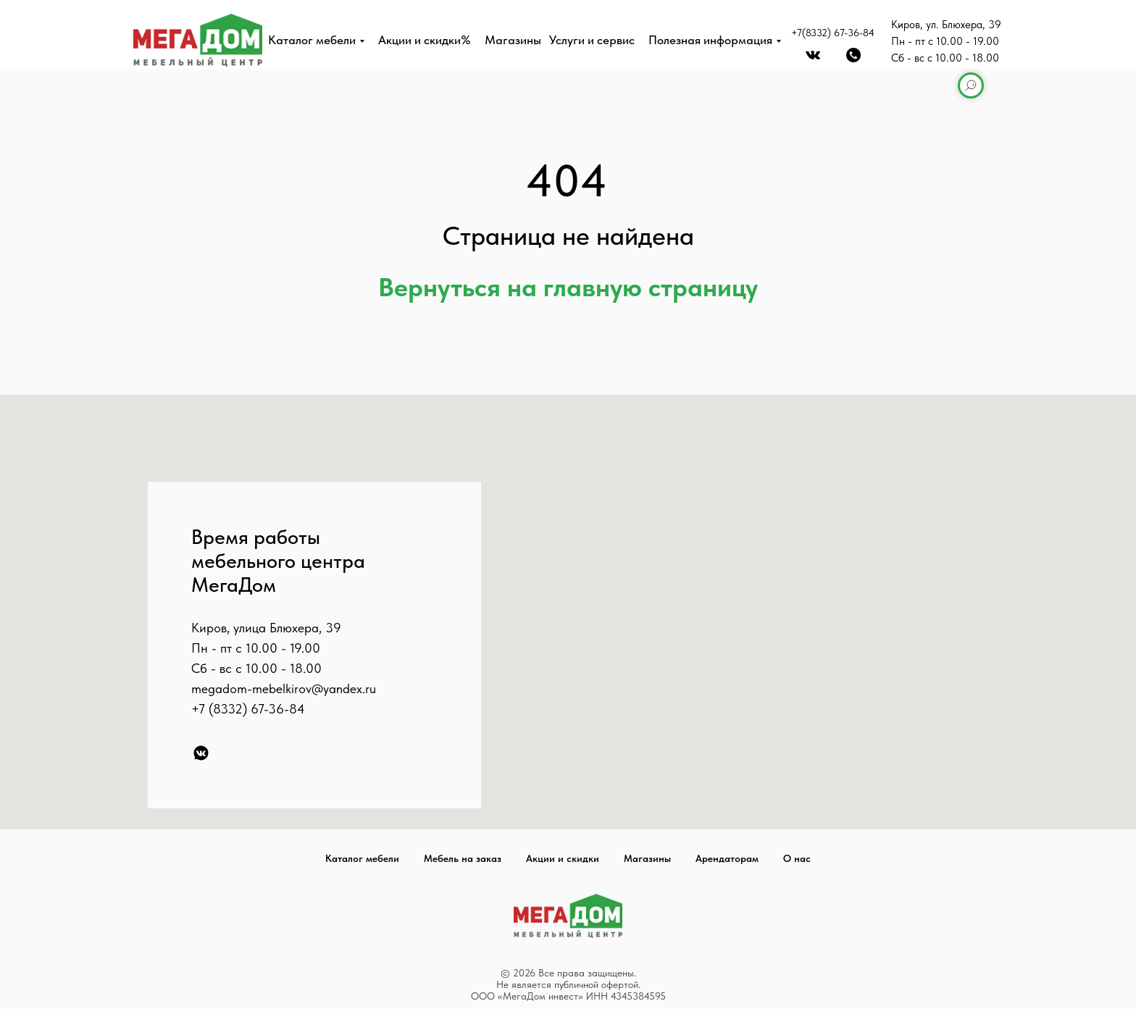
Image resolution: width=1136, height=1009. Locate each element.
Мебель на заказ (462, 858)
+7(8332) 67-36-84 (832, 32)
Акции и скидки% (424, 40)
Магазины (513, 40)
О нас (797, 858)
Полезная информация (710, 40)
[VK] (201, 753)
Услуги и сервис (592, 40)
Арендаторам (727, 858)
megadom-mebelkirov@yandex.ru (283, 688)
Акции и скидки (562, 858)
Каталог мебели (312, 40)
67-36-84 (278, 708)
